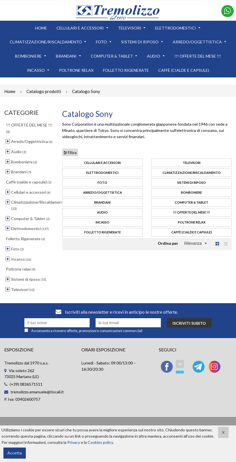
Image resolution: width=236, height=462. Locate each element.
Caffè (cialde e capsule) (191, 232)
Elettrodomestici (102, 172)
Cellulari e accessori (102, 162)
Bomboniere (191, 192)
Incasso (102, 222)
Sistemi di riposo (191, 182)
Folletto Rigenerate (102, 232)
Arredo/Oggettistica (102, 192)
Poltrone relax (191, 222)
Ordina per (168, 243)
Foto (102, 182)
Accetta (14, 452)
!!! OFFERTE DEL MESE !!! (191, 212)
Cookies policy (100, 442)
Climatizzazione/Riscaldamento (192, 172)
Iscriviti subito (189, 323)
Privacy (73, 442)
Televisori (192, 162)
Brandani (102, 202)
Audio (102, 212)
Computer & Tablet (191, 202)
